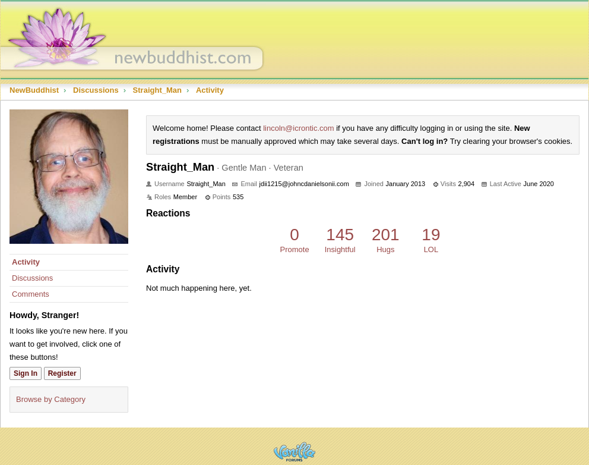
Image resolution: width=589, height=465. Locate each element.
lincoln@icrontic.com (298, 128)
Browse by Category (51, 399)
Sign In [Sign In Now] (25, 373)
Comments (30, 294)
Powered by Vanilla (294, 451)
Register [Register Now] (62, 373)
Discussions (32, 278)
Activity (26, 261)
